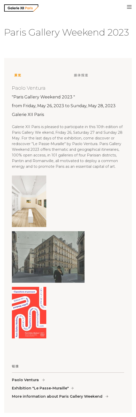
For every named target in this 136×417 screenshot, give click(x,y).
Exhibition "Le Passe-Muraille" (40, 388)
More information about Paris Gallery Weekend (57, 396)
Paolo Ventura (26, 380)
